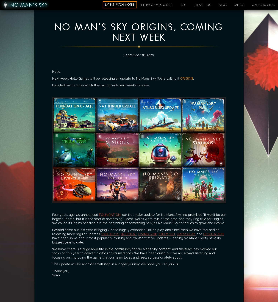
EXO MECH (167, 234)
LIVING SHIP (147, 234)
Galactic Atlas (263, 5)
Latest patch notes (119, 4)
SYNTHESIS (110, 234)
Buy (183, 5)
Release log (202, 5)
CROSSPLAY (186, 234)
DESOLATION (213, 234)
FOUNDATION (110, 215)
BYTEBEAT (129, 234)
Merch (239, 5)
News (223, 5)
